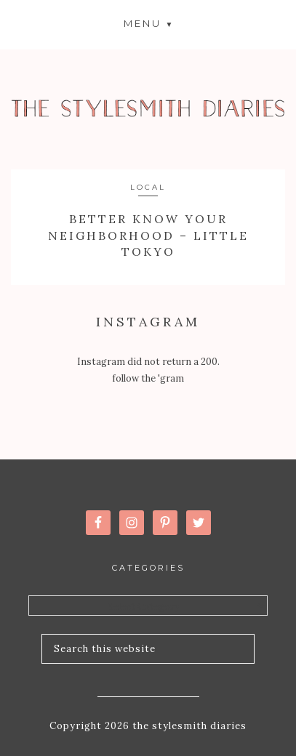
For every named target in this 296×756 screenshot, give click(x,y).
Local (148, 187)
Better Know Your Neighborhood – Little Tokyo (148, 235)
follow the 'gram (148, 378)
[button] (148, 22)
